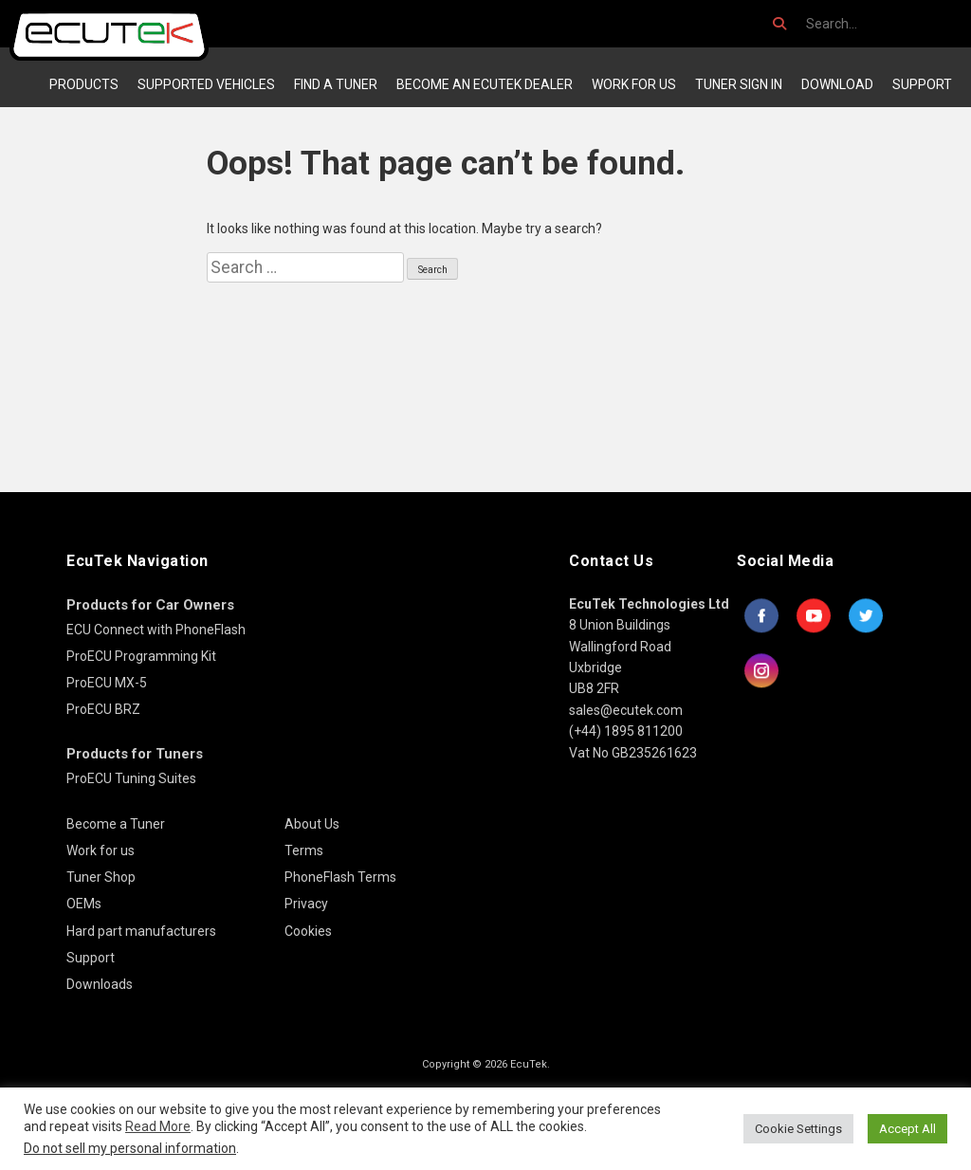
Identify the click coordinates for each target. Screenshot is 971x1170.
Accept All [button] (907, 1129)
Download (837, 84)
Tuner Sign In (738, 84)
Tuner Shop (101, 877)
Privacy (306, 903)
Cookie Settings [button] (798, 1129)
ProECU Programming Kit (141, 656)
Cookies (308, 931)
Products (84, 84)
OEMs (83, 903)
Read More (158, 1126)
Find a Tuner (335, 84)
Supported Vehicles (206, 84)
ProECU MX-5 (106, 682)
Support (922, 84)
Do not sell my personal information (130, 1148)
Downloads (99, 984)
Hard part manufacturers (141, 931)
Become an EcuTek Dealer (484, 84)
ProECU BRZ (103, 709)
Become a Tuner (115, 824)
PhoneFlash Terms (340, 877)
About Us (311, 824)
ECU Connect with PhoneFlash (156, 629)
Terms (303, 850)
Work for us (634, 84)
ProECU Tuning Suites (131, 778)
